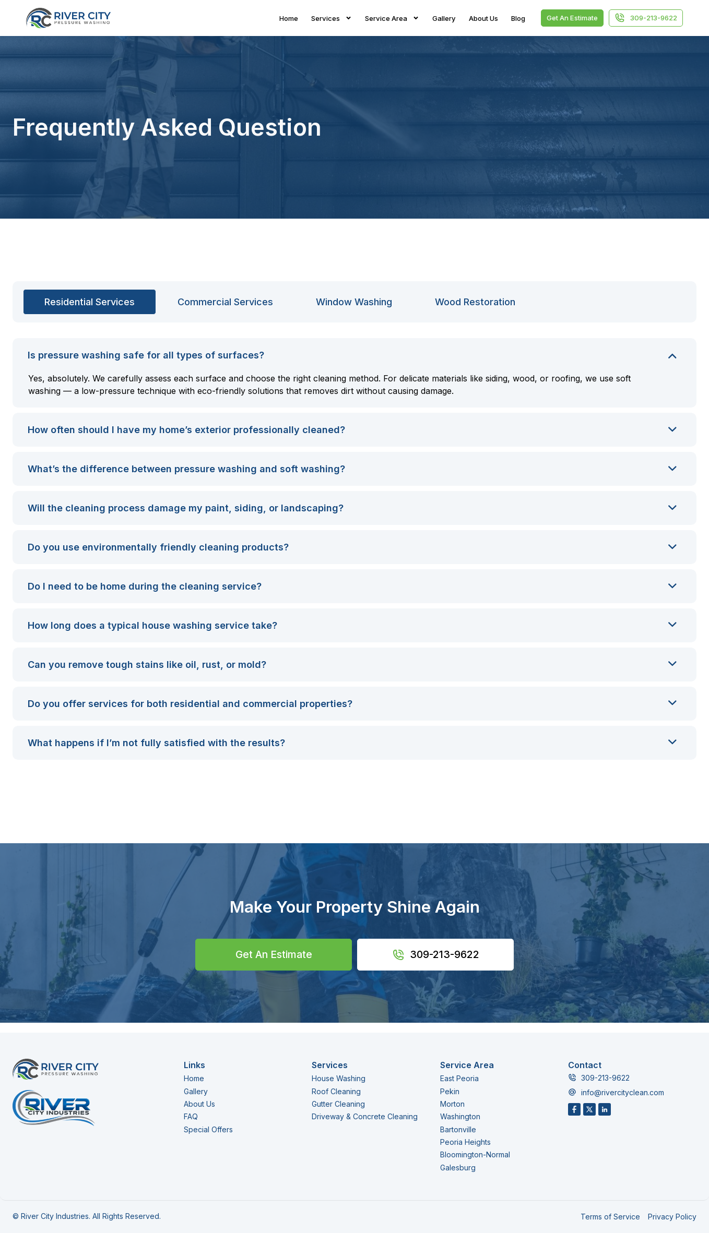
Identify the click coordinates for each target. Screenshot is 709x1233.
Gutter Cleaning (338, 1103)
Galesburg (458, 1167)
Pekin (449, 1091)
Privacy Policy (672, 1216)
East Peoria (459, 1078)
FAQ (191, 1116)
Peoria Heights (465, 1142)
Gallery (444, 18)
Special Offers (208, 1129)
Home (288, 18)
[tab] (89, 302)
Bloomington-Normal (475, 1154)
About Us (483, 18)
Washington (460, 1116)
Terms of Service (610, 1216)
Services (331, 18)
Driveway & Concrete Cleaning (365, 1116)
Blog (518, 18)
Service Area (392, 18)
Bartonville (458, 1129)
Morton (452, 1103)
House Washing (338, 1078)
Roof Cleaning (336, 1091)
